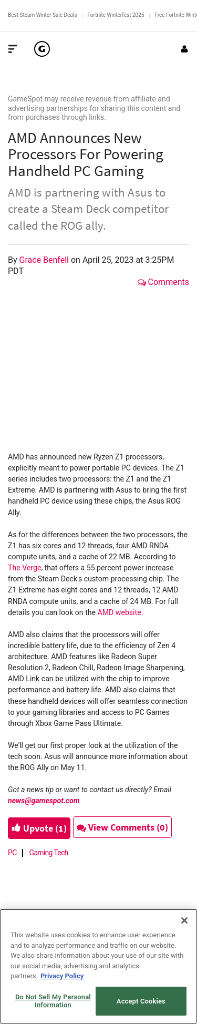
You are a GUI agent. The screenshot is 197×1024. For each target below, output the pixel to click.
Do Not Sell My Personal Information (53, 1001)
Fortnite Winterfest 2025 (115, 15)
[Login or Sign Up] (184, 49)
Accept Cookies (141, 1001)
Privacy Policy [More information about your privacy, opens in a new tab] (62, 976)
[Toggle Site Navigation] (12, 49)
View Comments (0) (122, 827)
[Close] (184, 920)
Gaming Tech (48, 852)
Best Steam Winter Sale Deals (42, 15)
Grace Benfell (45, 260)
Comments (163, 282)
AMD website (119, 612)
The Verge (24, 568)
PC (12, 852)
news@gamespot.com (44, 800)
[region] (98, 966)
